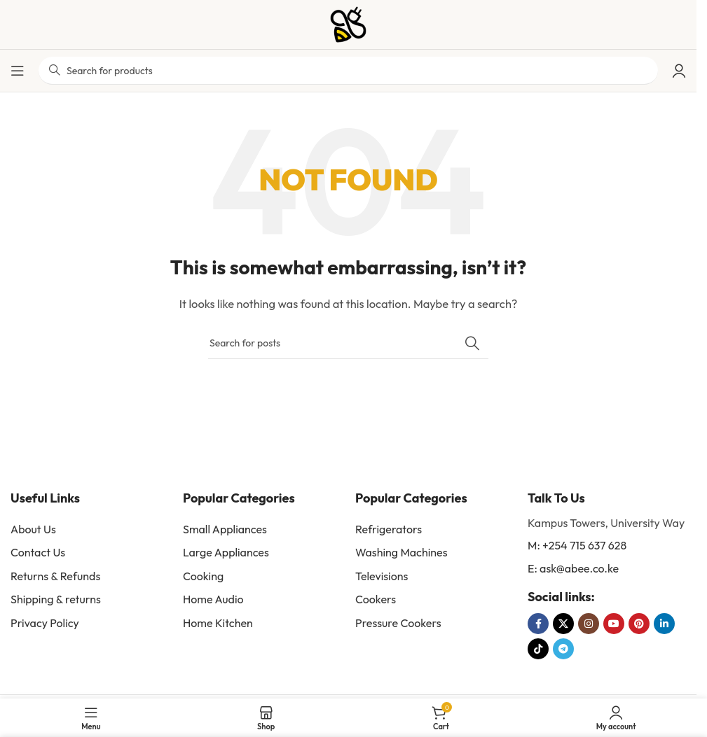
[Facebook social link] (538, 623)
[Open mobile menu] (18, 71)
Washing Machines (401, 552)
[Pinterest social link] (639, 623)
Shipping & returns (56, 599)
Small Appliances (225, 529)
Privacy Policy (45, 623)
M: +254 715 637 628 (577, 545)
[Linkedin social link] (664, 623)
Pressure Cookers (398, 623)
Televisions (381, 576)
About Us (33, 529)
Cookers (375, 599)
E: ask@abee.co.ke (573, 568)
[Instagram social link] (588, 623)
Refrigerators (388, 529)
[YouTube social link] (613, 623)
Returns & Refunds (55, 576)
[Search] (348, 343)
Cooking (203, 576)
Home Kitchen (218, 623)
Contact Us (38, 552)
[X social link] (563, 623)
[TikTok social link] (538, 648)
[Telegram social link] (563, 648)
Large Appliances (226, 552)
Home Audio (213, 599)
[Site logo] (348, 23)
